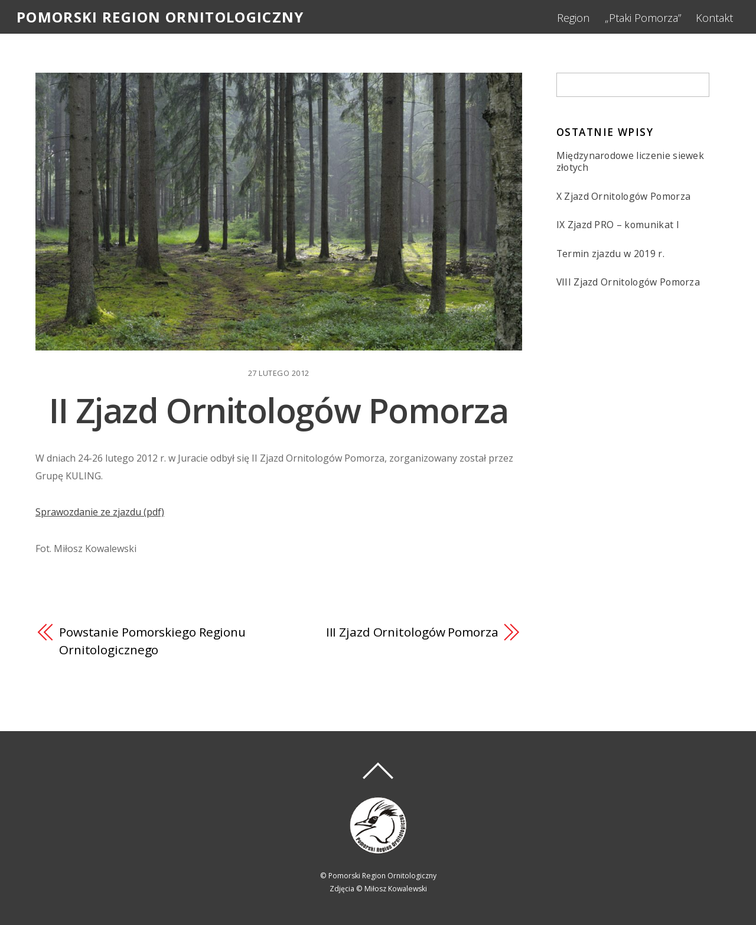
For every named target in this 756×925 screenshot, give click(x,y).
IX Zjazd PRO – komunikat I (617, 225)
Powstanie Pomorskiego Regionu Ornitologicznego (152, 641)
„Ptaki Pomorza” (643, 18)
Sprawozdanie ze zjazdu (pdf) (99, 511)
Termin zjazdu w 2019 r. (610, 254)
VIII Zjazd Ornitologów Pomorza (628, 282)
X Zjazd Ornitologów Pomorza (623, 196)
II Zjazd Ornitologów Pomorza (279, 410)
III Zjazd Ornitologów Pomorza (412, 632)
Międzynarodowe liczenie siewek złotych (630, 162)
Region (573, 18)
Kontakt (714, 18)
